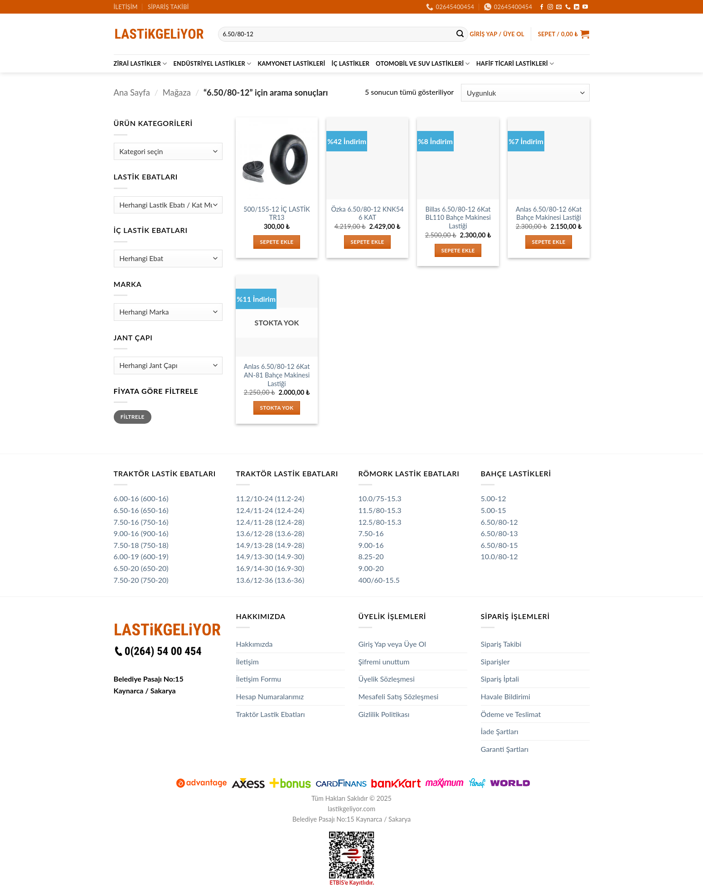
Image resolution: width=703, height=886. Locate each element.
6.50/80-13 (499, 533)
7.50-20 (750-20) (141, 580)
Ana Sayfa (132, 92)
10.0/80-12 (499, 556)
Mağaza (177, 92)
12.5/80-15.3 (380, 522)
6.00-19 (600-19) (141, 556)
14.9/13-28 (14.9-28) (270, 545)
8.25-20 (371, 556)
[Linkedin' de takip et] (576, 7)
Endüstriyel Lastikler (212, 63)
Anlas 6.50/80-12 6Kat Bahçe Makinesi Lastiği (549, 213)
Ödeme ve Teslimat (511, 714)
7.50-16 (371, 533)
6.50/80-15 (499, 545)
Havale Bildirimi (505, 696)
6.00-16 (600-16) (141, 498)
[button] (497, 34)
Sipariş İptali (500, 678)
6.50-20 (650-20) (141, 568)
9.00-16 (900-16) (141, 533)
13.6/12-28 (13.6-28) (270, 533)
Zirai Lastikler (140, 63)
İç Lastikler (350, 63)
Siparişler (495, 661)
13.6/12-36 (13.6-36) (270, 580)
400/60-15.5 (379, 580)
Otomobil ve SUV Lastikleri (423, 63)
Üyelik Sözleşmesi (387, 678)
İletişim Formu (258, 678)
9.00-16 (371, 545)
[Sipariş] (525, 93)
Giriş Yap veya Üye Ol (392, 643)
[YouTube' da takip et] (585, 7)
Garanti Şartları (505, 749)
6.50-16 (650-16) (141, 510)
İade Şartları (500, 731)
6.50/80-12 (499, 522)
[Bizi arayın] (568, 7)
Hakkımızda (254, 643)
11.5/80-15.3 (380, 510)
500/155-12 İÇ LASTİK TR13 (276, 213)
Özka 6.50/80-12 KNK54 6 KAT (367, 213)
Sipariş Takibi (168, 6)
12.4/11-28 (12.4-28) (270, 522)
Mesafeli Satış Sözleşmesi (399, 696)
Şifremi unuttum (384, 661)
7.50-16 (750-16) (141, 522)
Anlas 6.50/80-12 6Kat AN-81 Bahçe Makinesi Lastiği (277, 375)
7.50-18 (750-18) (141, 545)
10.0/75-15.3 (380, 498)
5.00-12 (493, 498)
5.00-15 (493, 510)
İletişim (126, 6)
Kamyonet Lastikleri (291, 63)
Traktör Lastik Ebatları (270, 714)
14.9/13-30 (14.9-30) (270, 556)
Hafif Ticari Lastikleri (515, 63)
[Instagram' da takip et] (550, 7)
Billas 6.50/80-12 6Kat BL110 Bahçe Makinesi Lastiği (457, 217)
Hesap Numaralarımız (270, 696)
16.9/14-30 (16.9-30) (270, 568)
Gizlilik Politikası (384, 714)
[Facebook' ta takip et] (541, 7)
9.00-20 (371, 568)
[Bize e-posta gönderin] (559, 7)
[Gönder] (460, 34)
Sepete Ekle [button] (277, 242)
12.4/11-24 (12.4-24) (270, 510)
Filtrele (133, 416)
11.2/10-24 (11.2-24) (270, 498)
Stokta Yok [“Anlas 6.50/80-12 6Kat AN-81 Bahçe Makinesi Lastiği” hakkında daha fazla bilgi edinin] (277, 408)
